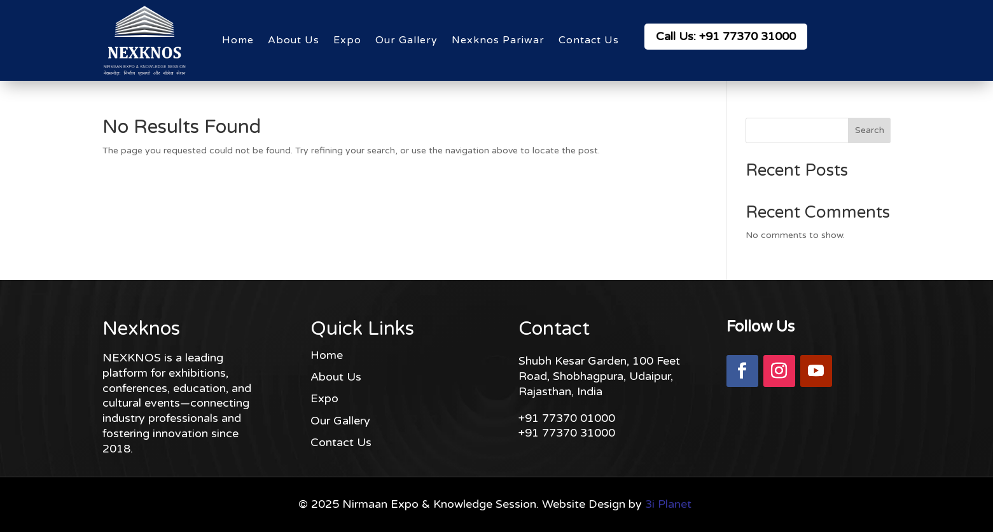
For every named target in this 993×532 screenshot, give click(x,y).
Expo (347, 40)
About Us (293, 40)
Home (238, 40)
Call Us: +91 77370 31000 (726, 36)
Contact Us (589, 40)
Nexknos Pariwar (498, 40)
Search (869, 130)
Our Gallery (406, 40)
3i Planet (668, 504)
